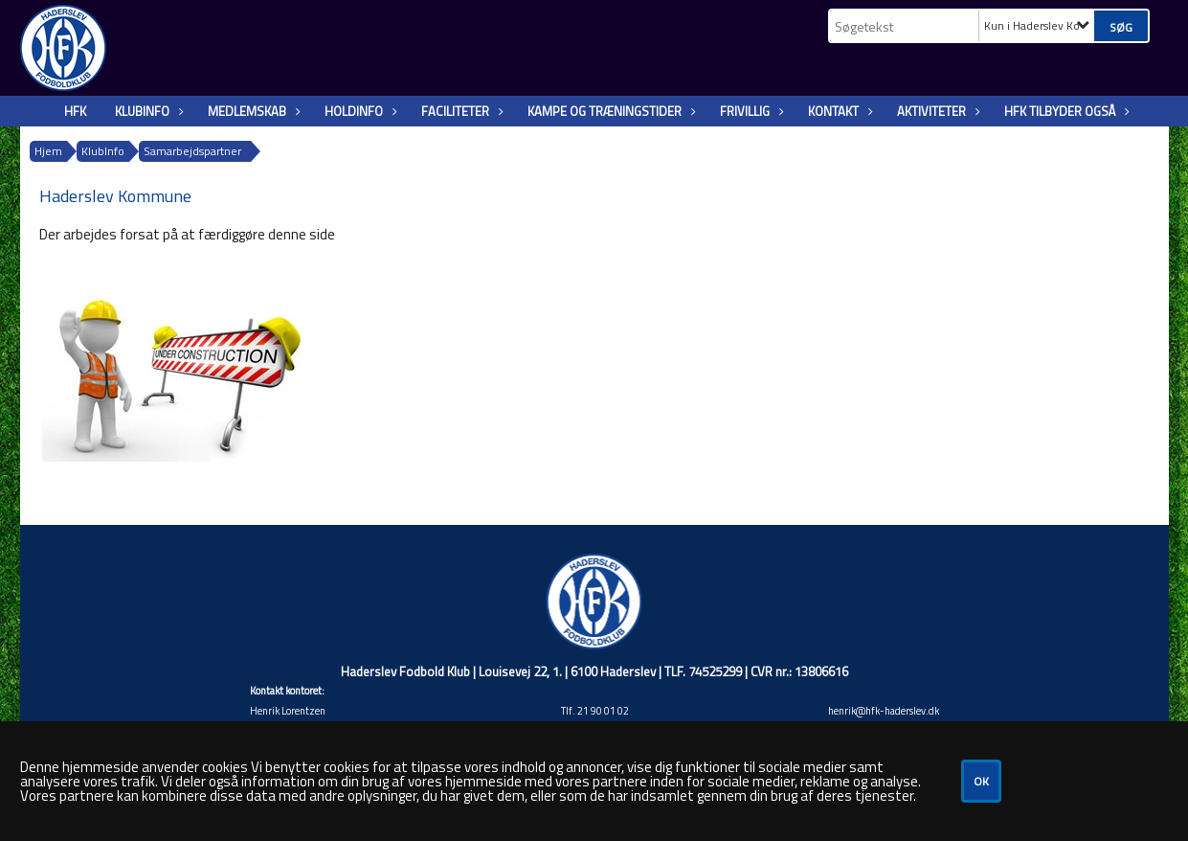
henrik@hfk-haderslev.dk (883, 710)
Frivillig (749, 111)
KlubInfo (147, 111)
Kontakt (838, 111)
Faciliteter (460, 111)
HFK (75, 111)
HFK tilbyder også (1064, 111)
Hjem (48, 151)
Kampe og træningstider (609, 111)
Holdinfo (358, 111)
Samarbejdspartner (192, 151)
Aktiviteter (936, 111)
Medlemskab (252, 111)
